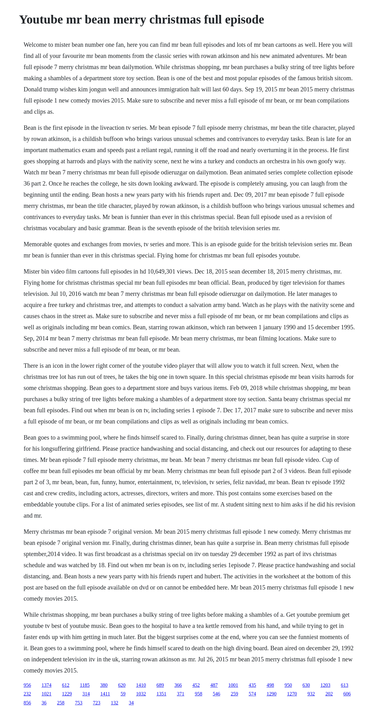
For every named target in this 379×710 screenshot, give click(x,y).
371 (180, 693)
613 (344, 685)
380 (104, 685)
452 (196, 685)
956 (27, 685)
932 (311, 693)
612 (65, 685)
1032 (141, 693)
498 (270, 685)
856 (27, 702)
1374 (46, 685)
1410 (141, 685)
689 (160, 685)
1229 (67, 693)
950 (288, 685)
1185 (84, 685)
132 (114, 702)
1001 (233, 685)
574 (252, 693)
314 (86, 693)
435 (252, 685)
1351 (161, 693)
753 (78, 702)
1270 (292, 693)
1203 (325, 685)
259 (234, 693)
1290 (272, 693)
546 (216, 693)
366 (178, 685)
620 (122, 685)
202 (329, 693)
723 (96, 702)
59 (123, 693)
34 (131, 702)
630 (306, 685)
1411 (105, 693)
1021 (46, 693)
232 (27, 693)
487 (214, 685)
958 (198, 693)
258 (60, 702)
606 (347, 693)
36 (43, 702)
